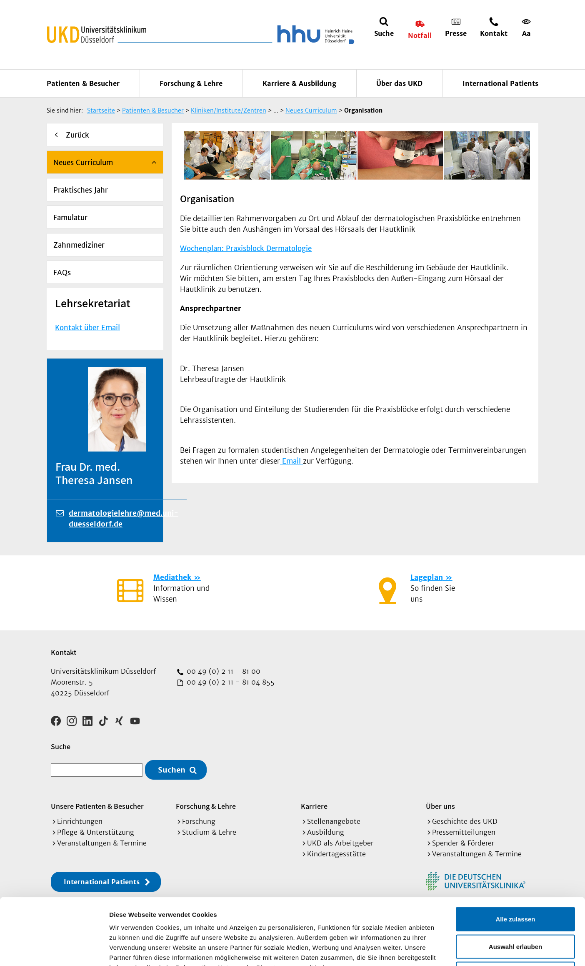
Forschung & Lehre (191, 83)
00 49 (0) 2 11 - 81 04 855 (230, 682)
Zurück (77, 135)
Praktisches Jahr (80, 190)
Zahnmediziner (79, 245)
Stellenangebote (333, 821)
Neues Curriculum (83, 162)
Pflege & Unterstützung (95, 832)
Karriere (314, 806)
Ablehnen (515, 911)
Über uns (440, 806)
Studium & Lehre (209, 832)
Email (291, 461)
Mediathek (172, 577)
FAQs (62, 272)
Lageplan (426, 577)
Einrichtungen (79, 821)
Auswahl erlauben (515, 884)
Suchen (171, 770)
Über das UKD (399, 83)
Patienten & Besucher (83, 83)
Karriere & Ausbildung (299, 83)
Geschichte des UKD (465, 821)
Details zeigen (443, 949)
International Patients (500, 83)
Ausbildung (325, 832)
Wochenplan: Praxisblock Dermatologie (246, 248)
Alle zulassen (515, 856)
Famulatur (70, 217)
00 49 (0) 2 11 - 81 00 (222, 671)
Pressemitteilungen (463, 832)
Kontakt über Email (87, 327)
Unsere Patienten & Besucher (97, 806)
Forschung (198, 821)
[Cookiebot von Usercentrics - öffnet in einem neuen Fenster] (54, 949)
